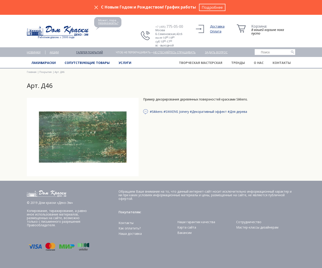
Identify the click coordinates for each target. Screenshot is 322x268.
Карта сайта (186, 227)
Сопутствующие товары (87, 63)
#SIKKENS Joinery (176, 111)
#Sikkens (156, 111)
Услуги (125, 63)
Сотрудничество (248, 222)
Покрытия (45, 72)
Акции (54, 52)
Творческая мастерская (200, 63)
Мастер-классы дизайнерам (257, 227)
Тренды (238, 63)
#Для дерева (237, 111)
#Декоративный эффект (208, 111)
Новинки (33, 52)
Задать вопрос (216, 52)
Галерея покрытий (89, 52)
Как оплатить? (130, 228)
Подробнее (212, 7)
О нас (259, 63)
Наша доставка (130, 233)
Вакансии (184, 233)
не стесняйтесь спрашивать (174, 52)
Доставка (217, 26)
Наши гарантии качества (196, 222)
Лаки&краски (43, 63)
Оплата (215, 31)
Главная (31, 72)
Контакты (282, 63)
